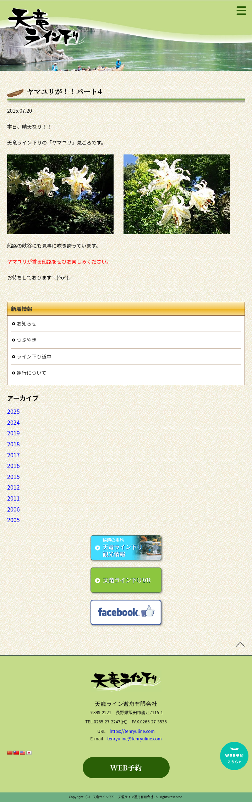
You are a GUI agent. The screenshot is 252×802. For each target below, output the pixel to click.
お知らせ (27, 323)
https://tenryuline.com (132, 731)
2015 (13, 476)
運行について (31, 372)
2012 (13, 487)
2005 (13, 519)
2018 (13, 444)
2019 (13, 433)
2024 (13, 422)
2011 (13, 498)
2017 (13, 455)
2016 (13, 465)
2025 (13, 411)
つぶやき (27, 339)
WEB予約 (126, 767)
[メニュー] (241, 10)
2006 (13, 509)
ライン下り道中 (34, 356)
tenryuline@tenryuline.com (134, 738)
